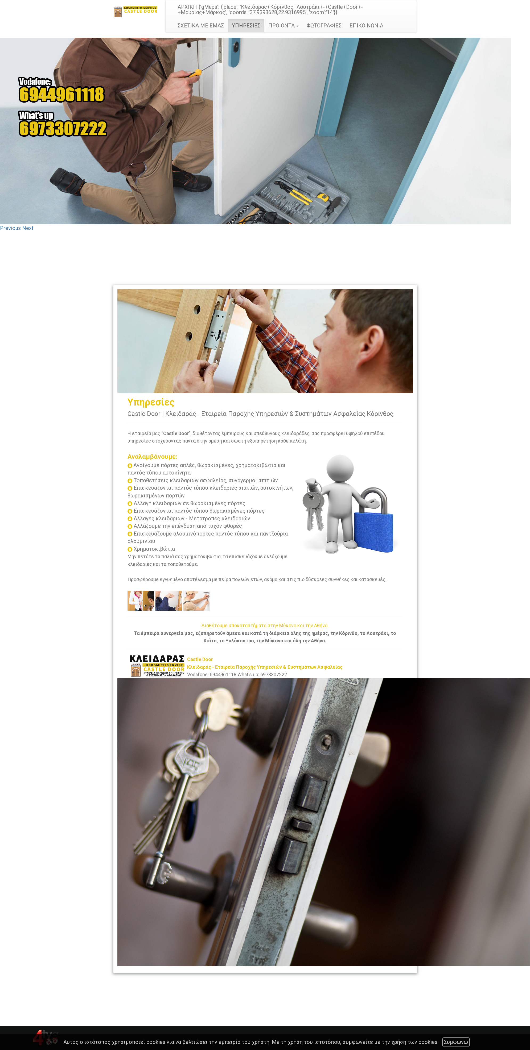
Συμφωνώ (456, 1042)
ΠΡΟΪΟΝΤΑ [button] (283, 25)
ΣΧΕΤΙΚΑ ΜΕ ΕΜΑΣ (201, 25)
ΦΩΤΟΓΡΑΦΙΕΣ (324, 25)
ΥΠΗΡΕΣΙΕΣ (246, 25)
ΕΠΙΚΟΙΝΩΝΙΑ (366, 25)
